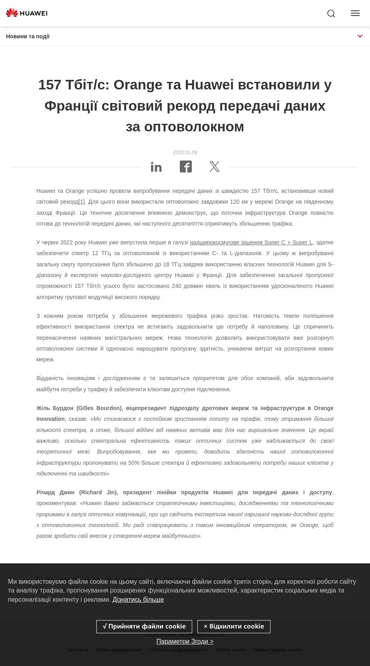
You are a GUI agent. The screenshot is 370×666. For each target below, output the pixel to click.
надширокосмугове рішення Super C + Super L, (252, 242)
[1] (81, 201)
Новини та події (185, 36)
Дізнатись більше (138, 599)
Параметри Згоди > (185, 641)
